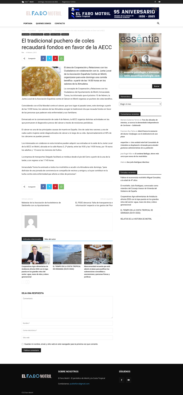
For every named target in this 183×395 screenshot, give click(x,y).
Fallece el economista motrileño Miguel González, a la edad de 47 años (141, 178)
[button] (158, 23)
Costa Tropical (55, 34)
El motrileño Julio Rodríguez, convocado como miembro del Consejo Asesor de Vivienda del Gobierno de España (139, 188)
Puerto (47, 34)
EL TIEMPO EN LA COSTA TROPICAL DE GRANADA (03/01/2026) (137, 211)
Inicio (24, 30)
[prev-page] (23, 282)
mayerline (124, 142)
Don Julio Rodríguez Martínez (138, 162)
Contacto (60, 23)
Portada (28, 23)
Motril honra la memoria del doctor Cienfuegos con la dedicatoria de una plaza (139, 134)
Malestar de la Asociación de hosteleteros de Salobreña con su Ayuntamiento (41, 204)
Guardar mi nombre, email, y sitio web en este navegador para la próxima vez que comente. (61, 344)
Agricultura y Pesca (45, 30)
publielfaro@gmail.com (80, 383)
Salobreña (65, 34)
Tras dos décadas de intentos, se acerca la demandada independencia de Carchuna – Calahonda (140, 122)
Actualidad (32, 30)
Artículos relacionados (32, 239)
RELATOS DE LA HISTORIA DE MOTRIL (136, 219)
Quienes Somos (43, 23)
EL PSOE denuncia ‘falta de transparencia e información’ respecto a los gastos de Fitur (94, 204)
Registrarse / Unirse (68, 2)
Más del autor (50, 239)
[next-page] (27, 282)
